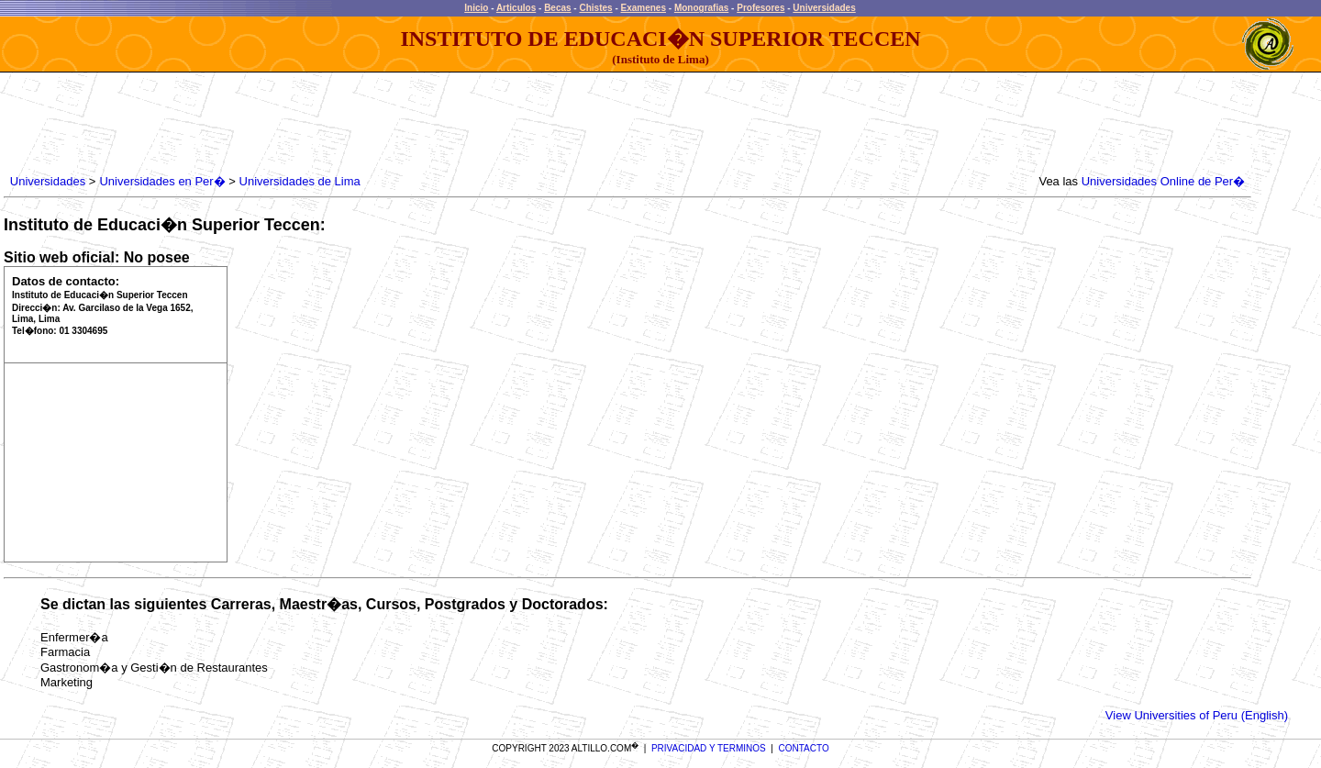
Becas (557, 8)
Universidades (824, 8)
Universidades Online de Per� (1163, 181)
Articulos (516, 8)
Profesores (760, 8)
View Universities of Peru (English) (1196, 715)
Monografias (701, 8)
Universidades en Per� (162, 181)
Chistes (595, 8)
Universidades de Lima (300, 181)
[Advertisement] (340, 124)
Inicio (476, 8)
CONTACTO (804, 748)
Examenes (643, 8)
